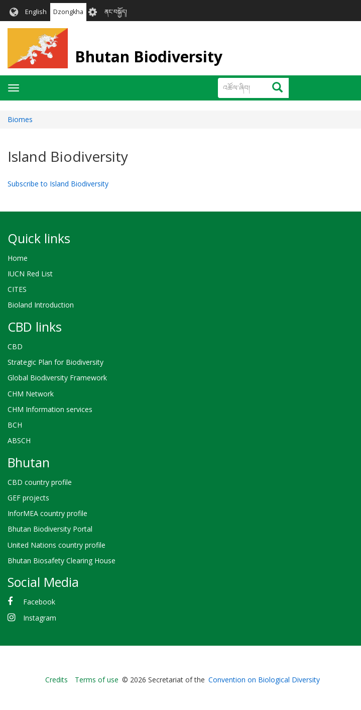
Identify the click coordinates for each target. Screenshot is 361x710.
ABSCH (19, 440)
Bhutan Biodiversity (148, 56)
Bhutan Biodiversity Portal (50, 529)
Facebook (39, 601)
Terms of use (96, 679)
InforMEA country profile (47, 513)
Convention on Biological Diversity (264, 679)
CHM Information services (50, 409)
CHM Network (31, 393)
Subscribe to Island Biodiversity (58, 183)
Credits (56, 679)
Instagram (39, 618)
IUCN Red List (30, 273)
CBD (15, 346)
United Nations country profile (56, 545)
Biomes (20, 119)
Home (18, 258)
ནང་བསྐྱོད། (115, 12)
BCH (15, 425)
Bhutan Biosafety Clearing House (61, 560)
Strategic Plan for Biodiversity (55, 362)
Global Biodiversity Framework (57, 377)
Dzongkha (68, 12)
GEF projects (28, 497)
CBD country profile (40, 482)
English (36, 12)
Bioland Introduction (41, 305)
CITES (17, 289)
